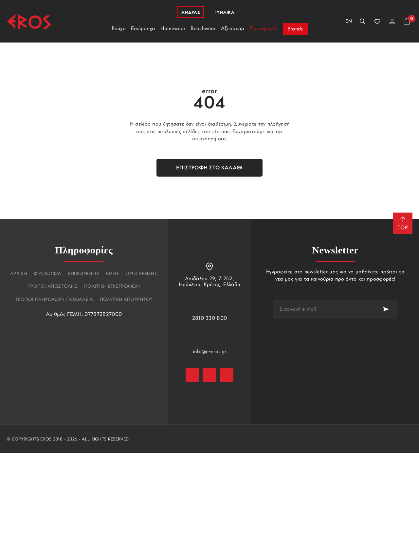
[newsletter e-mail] (323, 309)
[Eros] (29, 21)
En (348, 21)
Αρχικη (18, 274)
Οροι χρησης (141, 274)
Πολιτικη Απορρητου (126, 300)
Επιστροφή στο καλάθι (209, 168)
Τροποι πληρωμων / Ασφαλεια (54, 300)
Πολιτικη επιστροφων (112, 286)
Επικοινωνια (84, 274)
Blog (112, 274)
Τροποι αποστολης (53, 286)
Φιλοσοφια (47, 274)
